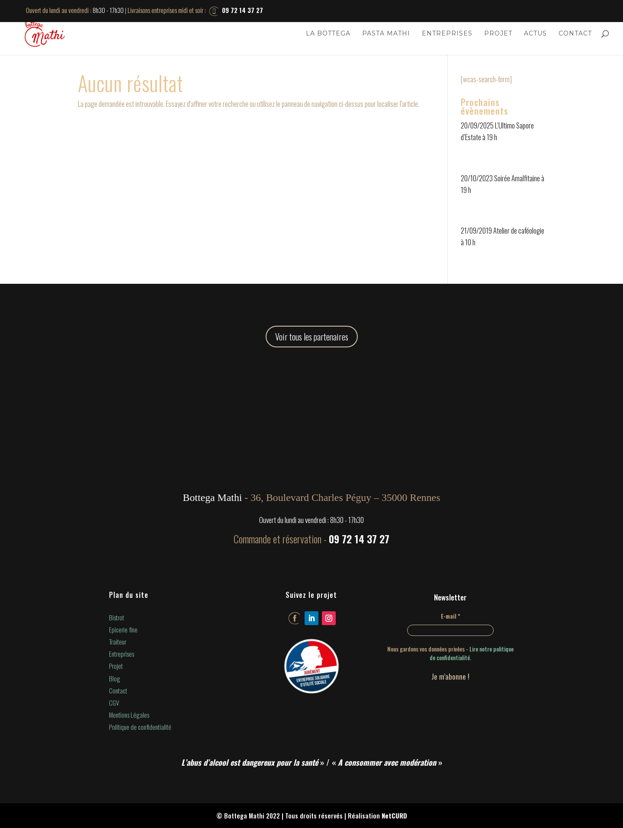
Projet (498, 33)
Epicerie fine (123, 629)
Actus (535, 33)
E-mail (450, 616)
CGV (114, 702)
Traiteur (117, 641)
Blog (114, 678)
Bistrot (116, 617)
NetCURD (394, 815)
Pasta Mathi (386, 33)
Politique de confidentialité (140, 727)
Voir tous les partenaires (311, 336)
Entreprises (447, 33)
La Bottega (328, 33)
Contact (575, 33)
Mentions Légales (129, 714)
